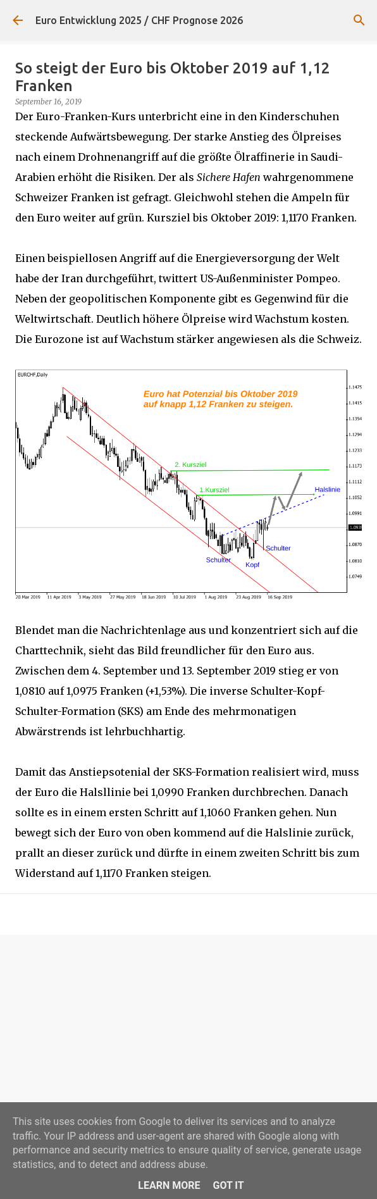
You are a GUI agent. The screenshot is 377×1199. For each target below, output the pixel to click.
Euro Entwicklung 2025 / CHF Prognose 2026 (139, 20)
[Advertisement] (188, 1042)
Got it (228, 1185)
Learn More (169, 1185)
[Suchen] (359, 20)
